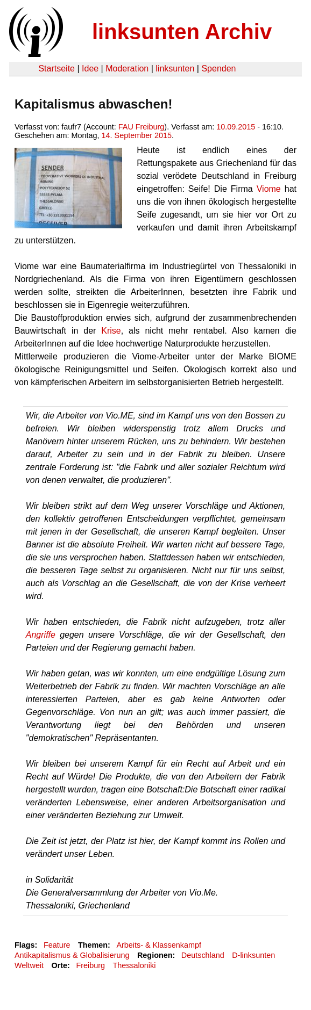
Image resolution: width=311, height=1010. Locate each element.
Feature (57, 945)
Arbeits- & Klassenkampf (158, 945)
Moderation (127, 68)
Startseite (56, 68)
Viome (269, 188)
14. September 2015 (137, 135)
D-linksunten (253, 955)
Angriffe (40, 634)
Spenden (218, 68)
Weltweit (29, 965)
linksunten (175, 68)
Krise (111, 330)
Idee (90, 68)
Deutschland (202, 955)
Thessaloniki (134, 965)
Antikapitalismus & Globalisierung (72, 955)
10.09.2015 (235, 126)
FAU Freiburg (141, 126)
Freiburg (90, 965)
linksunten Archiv (182, 32)
